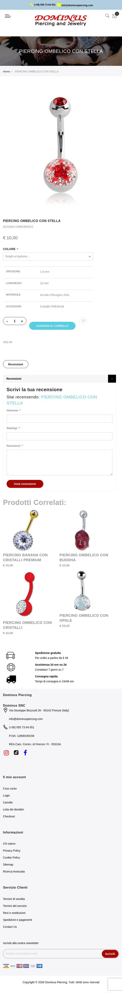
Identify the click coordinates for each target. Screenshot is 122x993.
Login (6, 796)
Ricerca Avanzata (14, 872)
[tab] (15, 366)
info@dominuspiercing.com (75, 5)
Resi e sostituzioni (14, 914)
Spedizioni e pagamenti (17, 921)
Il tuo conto (10, 789)
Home (6, 71)
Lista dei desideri (13, 810)
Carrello (8, 803)
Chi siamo (9, 845)
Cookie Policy (11, 859)
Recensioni (15, 365)
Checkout (9, 817)
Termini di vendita (14, 900)
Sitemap (8, 866)
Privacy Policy (11, 852)
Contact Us (10, 928)
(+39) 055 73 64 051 (43, 4)
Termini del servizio (15, 907)
